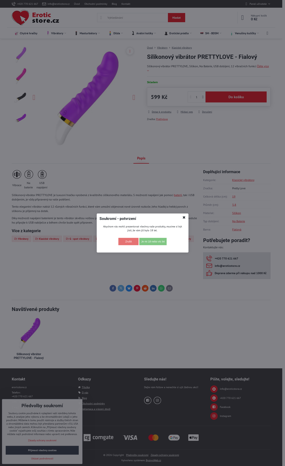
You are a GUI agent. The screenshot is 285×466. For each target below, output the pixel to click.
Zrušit (128, 241)
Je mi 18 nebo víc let (153, 241)
